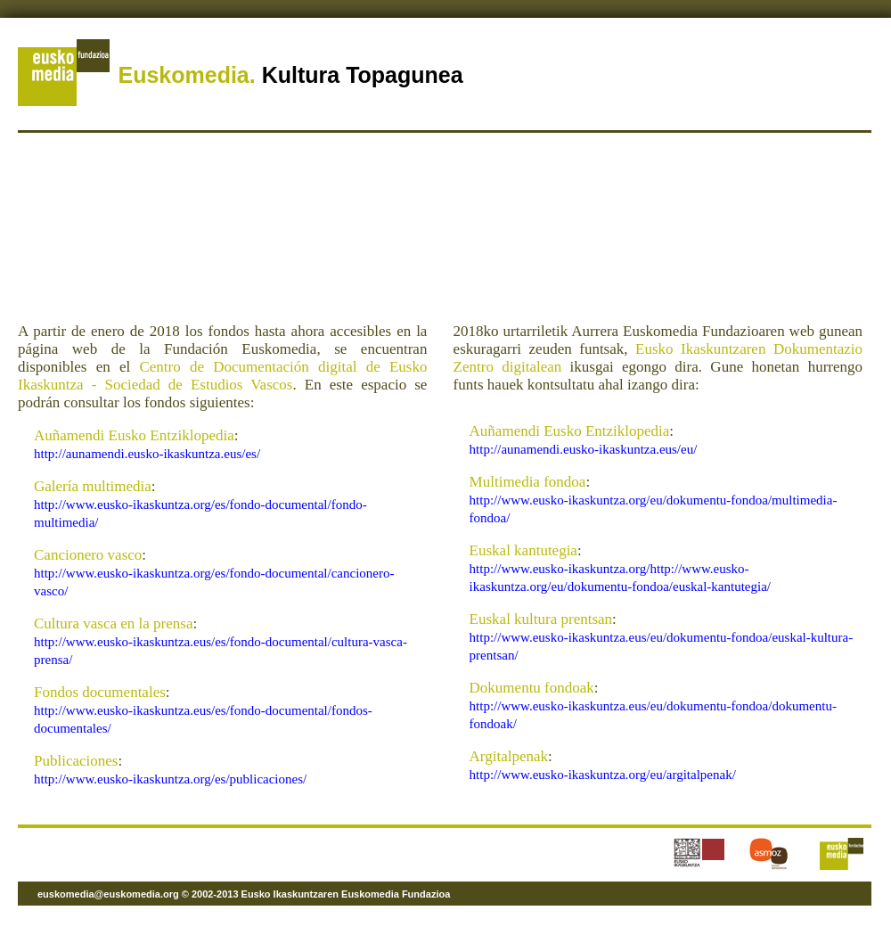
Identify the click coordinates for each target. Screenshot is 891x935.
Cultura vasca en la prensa (113, 623)
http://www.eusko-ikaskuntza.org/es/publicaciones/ (170, 779)
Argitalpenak (509, 756)
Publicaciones (76, 760)
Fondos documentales (100, 692)
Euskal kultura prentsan (541, 619)
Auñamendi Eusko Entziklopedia (134, 435)
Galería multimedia (92, 486)
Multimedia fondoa (528, 481)
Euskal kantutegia (523, 550)
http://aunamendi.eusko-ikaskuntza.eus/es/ (147, 454)
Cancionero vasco (88, 554)
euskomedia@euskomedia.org (108, 894)
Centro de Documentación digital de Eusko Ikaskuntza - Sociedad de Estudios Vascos (222, 375)
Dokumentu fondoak (532, 687)
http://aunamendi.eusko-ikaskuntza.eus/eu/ (584, 449)
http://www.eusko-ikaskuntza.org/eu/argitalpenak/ (603, 774)
